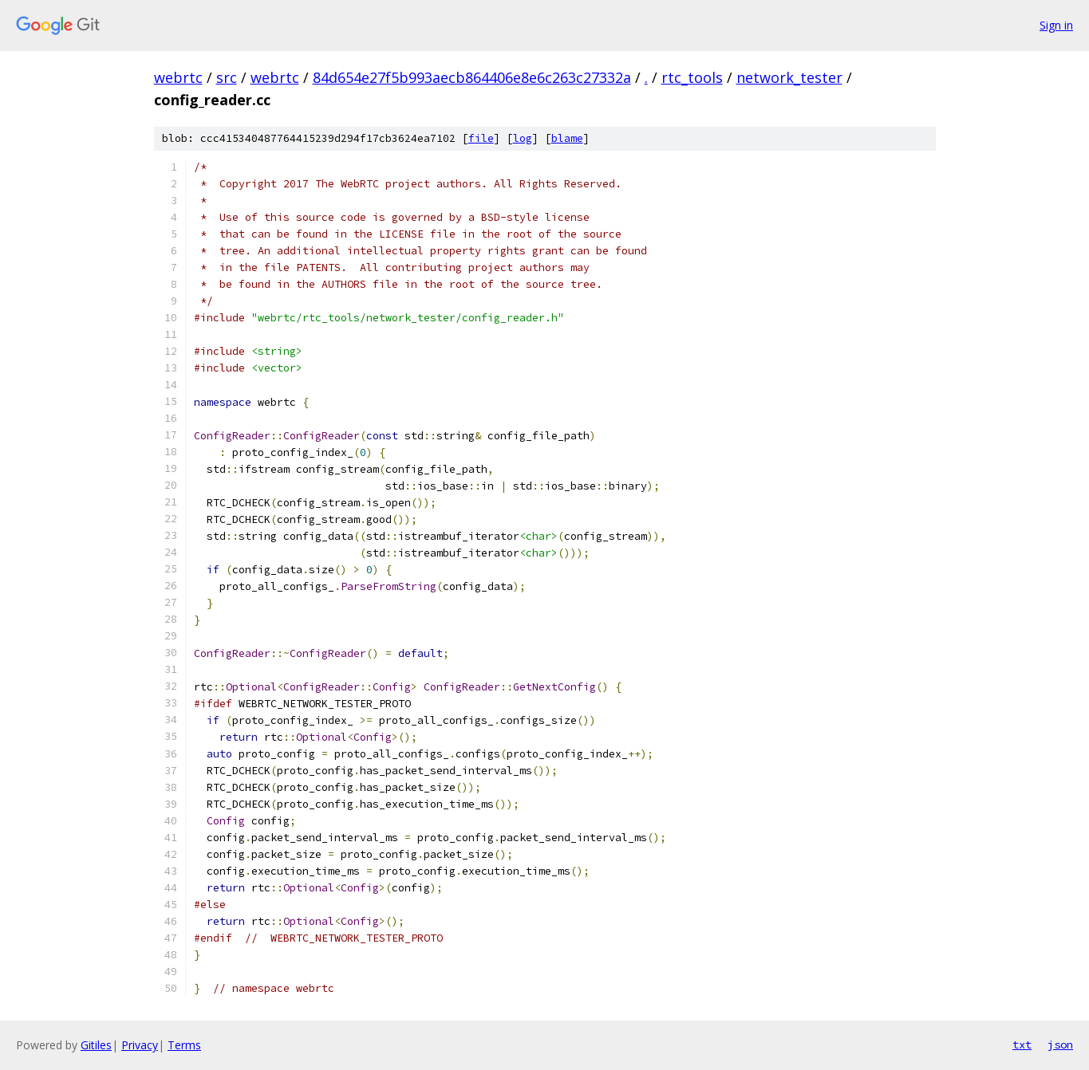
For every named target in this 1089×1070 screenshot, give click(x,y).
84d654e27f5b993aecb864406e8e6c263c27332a (472, 77)
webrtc (178, 77)
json (1060, 1044)
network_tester (789, 77)
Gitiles (96, 1044)
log (522, 138)
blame (567, 138)
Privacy (139, 1044)
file (481, 138)
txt (1022, 1044)
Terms (184, 1044)
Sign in (1056, 25)
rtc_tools (692, 77)
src (226, 77)
